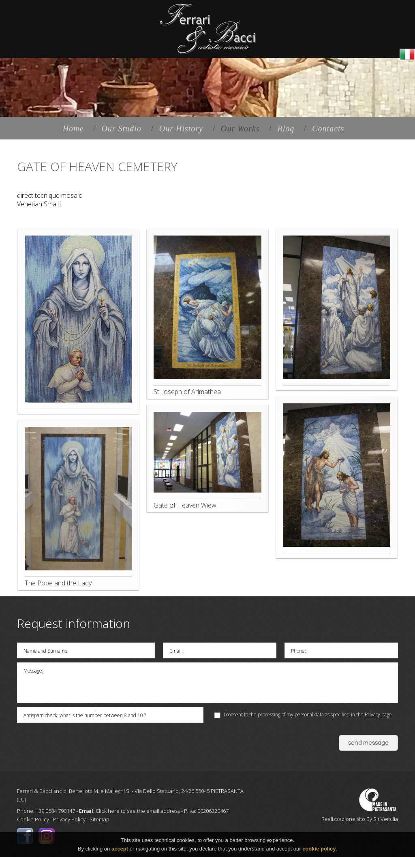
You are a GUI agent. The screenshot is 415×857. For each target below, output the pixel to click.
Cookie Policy (33, 819)
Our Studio (121, 128)
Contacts (328, 128)
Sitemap (99, 819)
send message (368, 743)
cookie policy (319, 849)
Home (73, 128)
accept (119, 849)
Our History (181, 128)
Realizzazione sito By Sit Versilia (359, 819)
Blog (285, 128)
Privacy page (378, 714)
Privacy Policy (69, 819)
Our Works (240, 128)
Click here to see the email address (138, 810)
